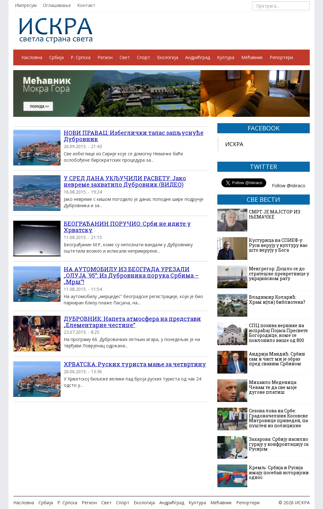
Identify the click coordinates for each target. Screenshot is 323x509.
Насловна (31, 57)
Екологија (167, 57)
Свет (125, 57)
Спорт (143, 57)
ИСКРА (234, 144)
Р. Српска (81, 57)
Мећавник (252, 57)
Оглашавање (57, 5)
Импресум (26, 5)
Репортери (281, 57)
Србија (56, 57)
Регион (105, 57)
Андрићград (197, 57)
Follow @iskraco (288, 186)
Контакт (86, 5)
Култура (225, 57)
